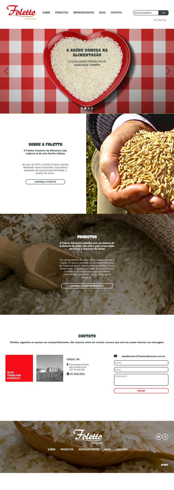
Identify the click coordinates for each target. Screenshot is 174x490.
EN (160, 20)
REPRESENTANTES (83, 12)
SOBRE (46, 12)
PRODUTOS (61, 12)
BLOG (102, 12)
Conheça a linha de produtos (87, 286)
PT (155, 20)
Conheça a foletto (45, 182)
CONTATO (116, 12)
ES (165, 20)
